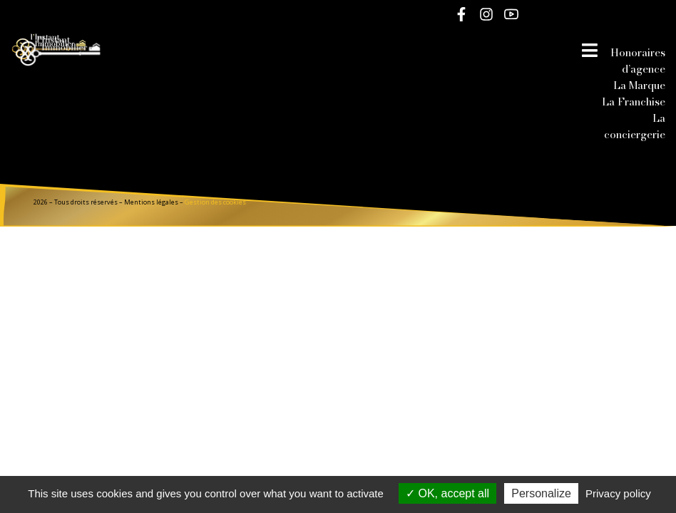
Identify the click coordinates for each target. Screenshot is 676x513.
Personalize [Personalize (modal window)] (541, 493)
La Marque (639, 85)
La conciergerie (634, 126)
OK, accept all (447, 493)
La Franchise (633, 101)
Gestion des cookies (215, 202)
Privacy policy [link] (618, 493)
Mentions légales (151, 202)
